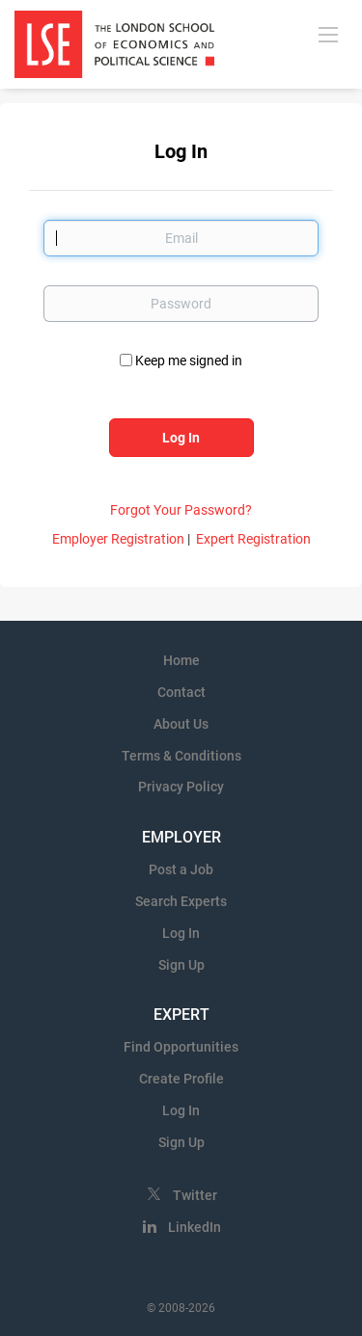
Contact (181, 692)
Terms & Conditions (181, 755)
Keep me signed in (188, 360)
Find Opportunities (181, 1047)
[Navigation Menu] (328, 33)
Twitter (195, 1195)
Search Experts (181, 901)
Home (181, 660)
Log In (181, 933)
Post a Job (181, 869)
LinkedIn (194, 1227)
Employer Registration (118, 539)
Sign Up (181, 965)
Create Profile (181, 1078)
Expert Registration (253, 539)
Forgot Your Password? (181, 510)
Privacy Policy (181, 786)
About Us (181, 724)
